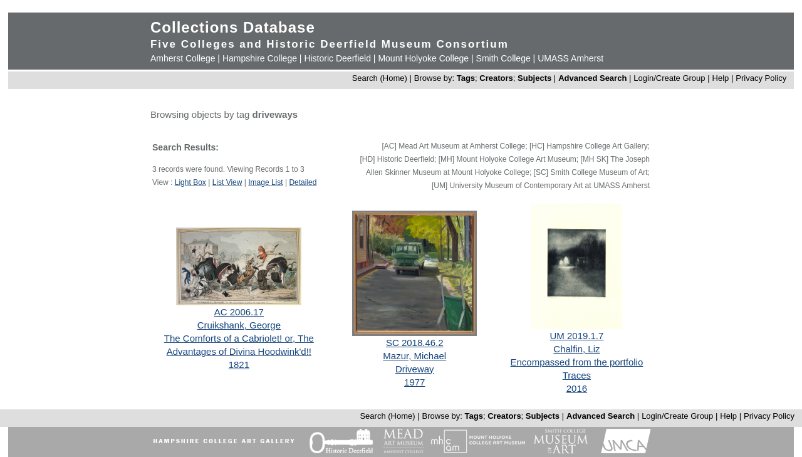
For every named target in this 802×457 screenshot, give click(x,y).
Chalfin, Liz (576, 349)
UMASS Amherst (570, 58)
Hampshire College (259, 58)
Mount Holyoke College (423, 58)
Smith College (503, 58)
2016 (576, 388)
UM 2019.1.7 (576, 335)
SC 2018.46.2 (415, 342)
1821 (239, 364)
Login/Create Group (670, 78)
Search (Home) (379, 78)
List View (227, 182)
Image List (265, 182)
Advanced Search (592, 78)
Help (720, 78)
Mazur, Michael (414, 355)
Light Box (190, 182)
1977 (414, 382)
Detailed (302, 182)
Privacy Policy (761, 78)
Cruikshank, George (239, 325)
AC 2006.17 (239, 312)
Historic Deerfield (337, 58)
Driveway (414, 369)
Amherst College (183, 58)
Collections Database (232, 27)
